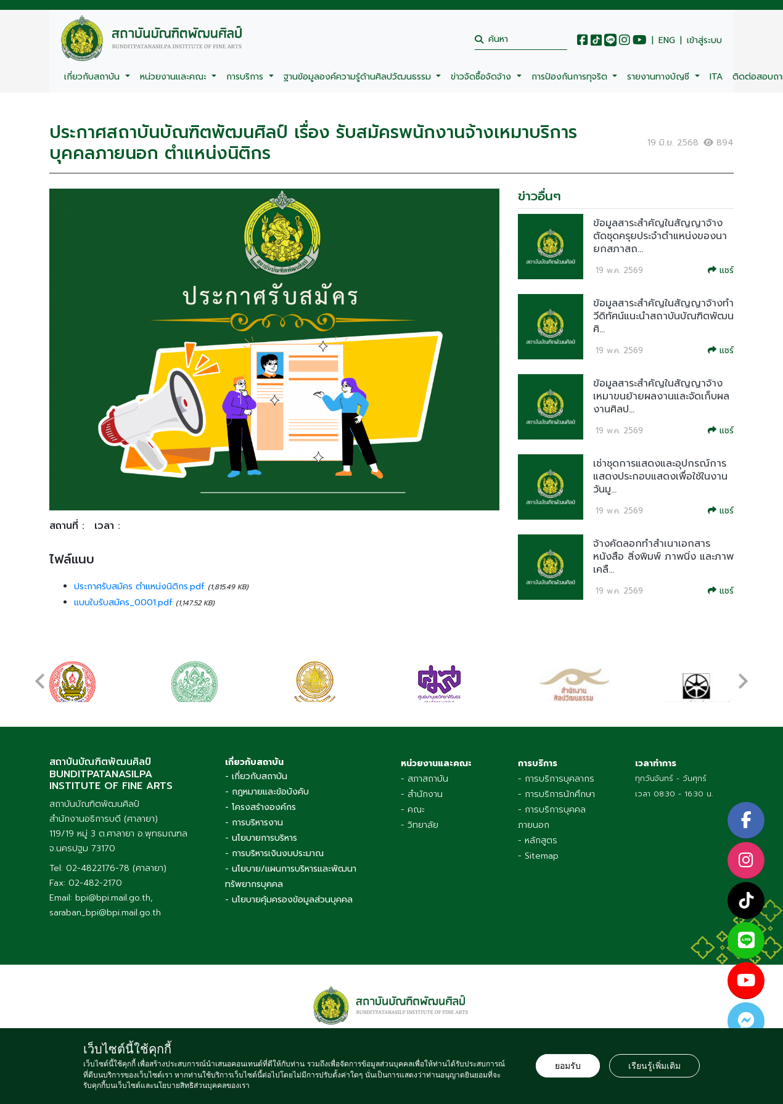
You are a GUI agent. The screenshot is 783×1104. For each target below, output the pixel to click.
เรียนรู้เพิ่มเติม (654, 1066)
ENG (666, 40)
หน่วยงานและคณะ (175, 76)
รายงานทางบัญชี (659, 76)
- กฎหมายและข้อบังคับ (267, 791)
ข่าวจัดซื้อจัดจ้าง (482, 76)
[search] (521, 39)
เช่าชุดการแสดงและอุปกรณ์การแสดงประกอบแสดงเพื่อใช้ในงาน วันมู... (660, 476)
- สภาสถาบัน (424, 778)
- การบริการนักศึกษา (556, 794)
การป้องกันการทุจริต (570, 76)
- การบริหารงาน (254, 822)
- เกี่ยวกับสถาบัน (256, 776)
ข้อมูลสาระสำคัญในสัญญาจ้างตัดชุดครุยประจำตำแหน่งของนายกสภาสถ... (660, 236)
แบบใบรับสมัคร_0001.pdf (125, 602)
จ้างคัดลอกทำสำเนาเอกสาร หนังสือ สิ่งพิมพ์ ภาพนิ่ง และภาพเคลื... (663, 556)
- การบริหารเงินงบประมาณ (274, 853)
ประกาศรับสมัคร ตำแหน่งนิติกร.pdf (141, 586)
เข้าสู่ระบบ (704, 40)
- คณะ (413, 809)
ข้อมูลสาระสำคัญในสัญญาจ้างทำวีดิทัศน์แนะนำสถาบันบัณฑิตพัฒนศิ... (663, 316)
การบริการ (246, 76)
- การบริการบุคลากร (556, 778)
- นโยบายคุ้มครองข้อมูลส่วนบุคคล (289, 899)
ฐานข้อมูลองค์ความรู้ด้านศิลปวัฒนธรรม (359, 76)
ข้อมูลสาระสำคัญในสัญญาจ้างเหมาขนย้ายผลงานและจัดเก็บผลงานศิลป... (661, 396)
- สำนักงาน (422, 794)
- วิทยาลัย (419, 825)
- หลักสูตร (537, 840)
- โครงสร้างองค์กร (260, 807)
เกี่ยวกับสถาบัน (93, 76)
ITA (716, 76)
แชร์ (721, 270)
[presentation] (40, 675)
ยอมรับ (568, 1066)
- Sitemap (538, 855)
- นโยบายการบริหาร (261, 838)
